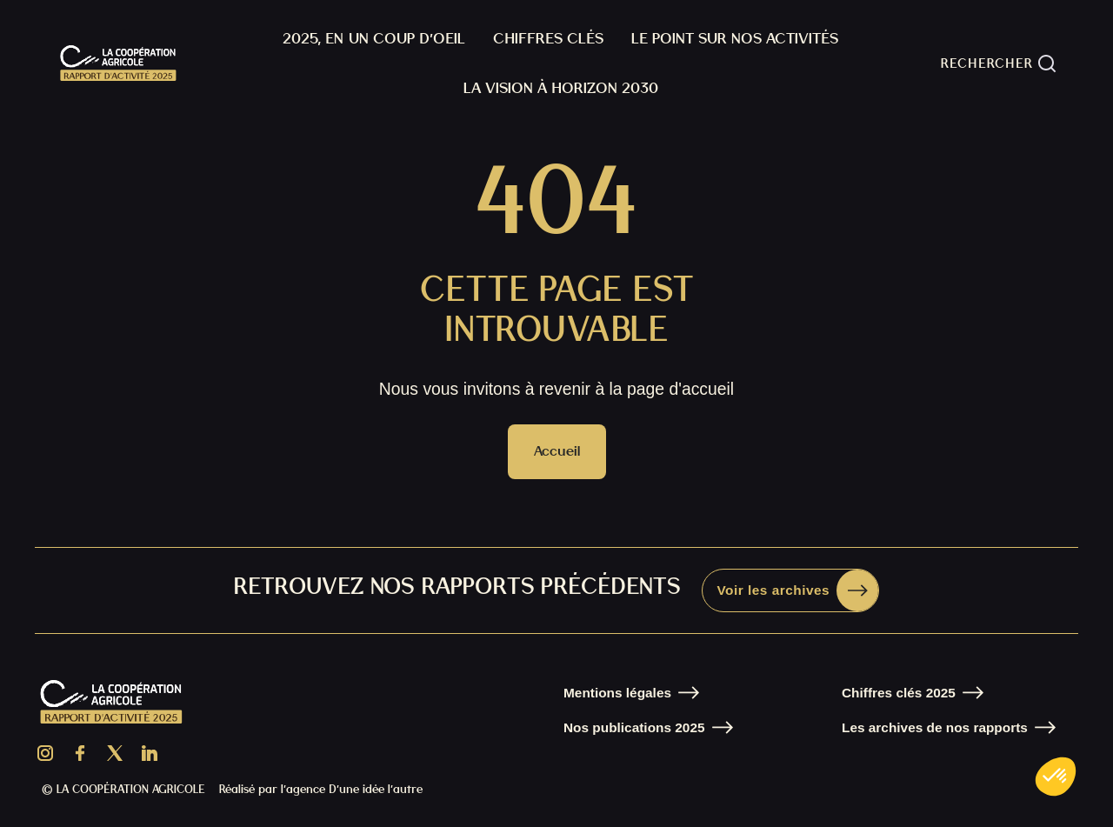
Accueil (557, 451)
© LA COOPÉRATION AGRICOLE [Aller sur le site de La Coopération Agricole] (123, 789)
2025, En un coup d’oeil (374, 38)
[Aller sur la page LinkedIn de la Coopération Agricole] (149, 753)
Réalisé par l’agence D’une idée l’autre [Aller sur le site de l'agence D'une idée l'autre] (321, 789)
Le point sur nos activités (734, 38)
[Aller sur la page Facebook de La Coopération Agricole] (80, 753)
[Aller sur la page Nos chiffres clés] (912, 693)
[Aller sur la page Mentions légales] (631, 693)
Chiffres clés (548, 38)
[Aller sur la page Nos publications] (648, 727)
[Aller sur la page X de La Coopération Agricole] (114, 753)
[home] (118, 63)
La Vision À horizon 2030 (560, 87)
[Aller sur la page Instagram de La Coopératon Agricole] (45, 753)
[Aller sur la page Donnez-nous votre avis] (790, 590)
